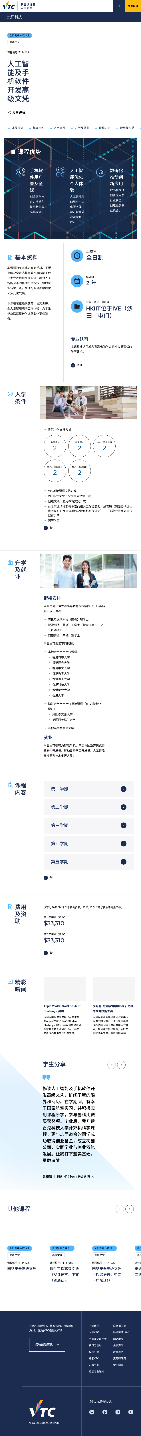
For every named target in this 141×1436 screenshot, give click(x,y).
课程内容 (102, 128)
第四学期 (59, 843)
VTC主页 (94, 1365)
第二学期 (59, 807)
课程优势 (15, 128)
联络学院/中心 (121, 1332)
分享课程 (16, 112)
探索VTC (94, 1358)
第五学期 (59, 861)
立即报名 (133, 6)
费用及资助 (125, 128)
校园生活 (94, 1351)
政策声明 (118, 1351)
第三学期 (59, 825)
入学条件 (57, 128)
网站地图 (118, 1338)
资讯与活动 (95, 1345)
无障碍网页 (119, 1358)
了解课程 (94, 1325)
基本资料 (36, 128)
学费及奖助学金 (98, 1338)
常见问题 (118, 1365)
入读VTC (94, 1332)
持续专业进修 (96, 1371)
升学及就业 (79, 128)
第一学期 (59, 789)
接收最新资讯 (47, 1344)
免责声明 (118, 1345)
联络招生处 (119, 1325)
